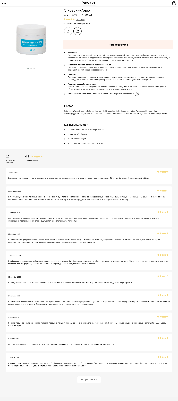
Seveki (89, 3)
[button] (28, 68)
